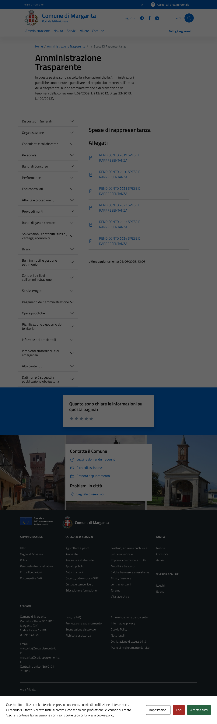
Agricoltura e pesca (77, 548)
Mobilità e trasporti (123, 566)
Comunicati (163, 554)
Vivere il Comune (92, 30)
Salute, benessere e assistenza (130, 572)
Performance (31, 177)
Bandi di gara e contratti (39, 222)
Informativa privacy (123, 623)
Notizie (160, 548)
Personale (29, 155)
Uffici (23, 548)
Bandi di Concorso (35, 166)
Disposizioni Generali (37, 121)
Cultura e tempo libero (79, 584)
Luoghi (160, 585)
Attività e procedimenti (38, 200)
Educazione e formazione (81, 590)
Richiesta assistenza (78, 635)
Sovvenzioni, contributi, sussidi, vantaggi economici (44, 236)
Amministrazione (37, 30)
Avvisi (160, 560)
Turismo (115, 590)
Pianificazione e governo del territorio (42, 326)
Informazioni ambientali (39, 339)
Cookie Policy (119, 629)
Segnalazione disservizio (80, 629)
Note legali (117, 635)
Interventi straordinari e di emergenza (40, 353)
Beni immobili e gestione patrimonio (39, 262)
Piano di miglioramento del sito (130, 647)
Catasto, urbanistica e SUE (82, 578)
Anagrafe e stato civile (79, 560)
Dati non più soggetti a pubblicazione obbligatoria (40, 379)
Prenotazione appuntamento (83, 623)
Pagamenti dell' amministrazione (45, 302)
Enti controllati (32, 188)
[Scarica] (139, 158)
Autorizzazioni (74, 572)
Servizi (71, 30)
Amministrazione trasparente (129, 617)
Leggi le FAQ (73, 617)
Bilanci (26, 249)
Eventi (160, 591)
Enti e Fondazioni (31, 572)
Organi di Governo (31, 554)
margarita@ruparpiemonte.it (38, 648)
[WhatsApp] (155, 18)
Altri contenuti (32, 366)
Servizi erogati (32, 290)
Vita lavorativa (120, 596)
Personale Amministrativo (36, 566)
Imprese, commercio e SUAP (128, 560)
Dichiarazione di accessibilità (128, 641)
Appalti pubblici (74, 566)
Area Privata (28, 689)
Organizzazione (33, 132)
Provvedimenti (32, 211)
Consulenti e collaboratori (40, 143)
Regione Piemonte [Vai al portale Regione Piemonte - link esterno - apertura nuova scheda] (33, 4)
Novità (58, 30)
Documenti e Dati (31, 578)
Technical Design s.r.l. (46, 713)
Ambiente (71, 554)
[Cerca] (189, 18)
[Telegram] (140, 18)
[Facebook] (148, 18)
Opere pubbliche (33, 313)
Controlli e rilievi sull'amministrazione (37, 277)
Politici (24, 560)
